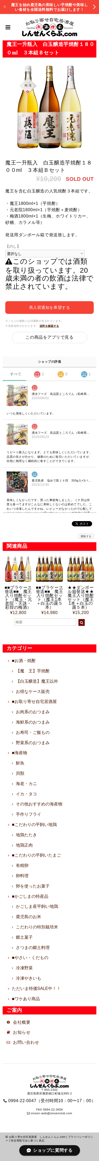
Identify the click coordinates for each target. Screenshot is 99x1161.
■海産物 (19, 753)
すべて (16, 374)
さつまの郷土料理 (33, 947)
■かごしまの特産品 (30, 896)
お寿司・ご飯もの (33, 732)
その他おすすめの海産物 (39, 804)
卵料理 (22, 876)
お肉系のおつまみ (33, 712)
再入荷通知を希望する (49, 307)
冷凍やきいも (28, 978)
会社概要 (21, 1022)
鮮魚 (20, 763)
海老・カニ (26, 783)
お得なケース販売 (33, 691)
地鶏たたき (26, 835)
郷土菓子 (24, 937)
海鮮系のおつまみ (33, 722)
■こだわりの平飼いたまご (36, 855)
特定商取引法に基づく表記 (27, 1140)
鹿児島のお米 (28, 916)
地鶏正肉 (24, 845)
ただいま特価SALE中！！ (36, 988)
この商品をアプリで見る (49, 337)
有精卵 (22, 865)
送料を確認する (49, 325)
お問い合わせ (26, 1042)
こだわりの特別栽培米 (37, 927)
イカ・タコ (26, 794)
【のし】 (13, 246)
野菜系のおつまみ (33, 742)
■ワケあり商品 (26, 999)
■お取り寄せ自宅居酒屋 (34, 701)
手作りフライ (28, 814)
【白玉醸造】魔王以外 (37, 681)
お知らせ (24, 1032)
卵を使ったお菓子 (33, 886)
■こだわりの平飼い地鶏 (34, 824)
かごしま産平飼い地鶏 (37, 906)
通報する (86, 536)
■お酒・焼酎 (24, 660)
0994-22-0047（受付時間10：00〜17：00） (52, 1100)
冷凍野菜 (24, 968)
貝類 (20, 773)
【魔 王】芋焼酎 (33, 671)
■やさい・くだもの (30, 957)
